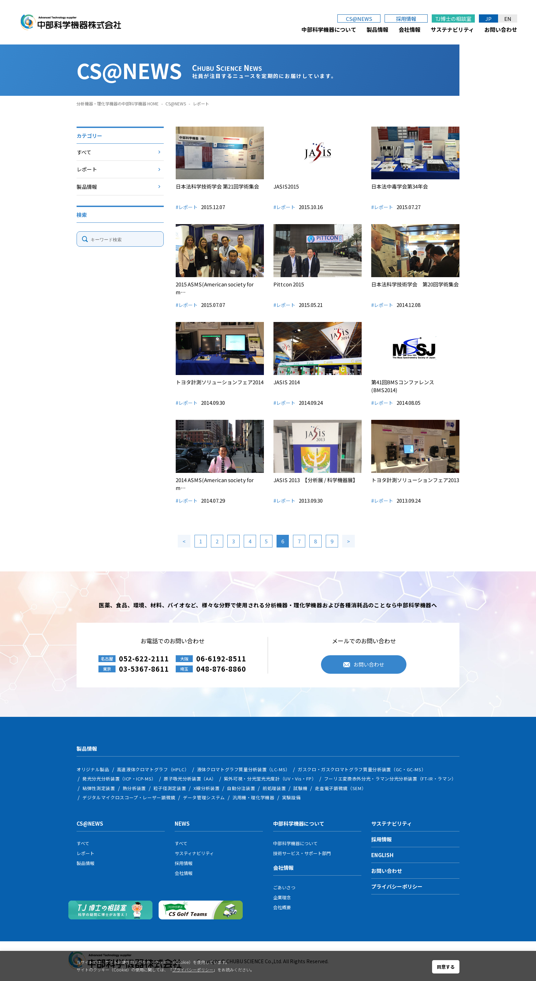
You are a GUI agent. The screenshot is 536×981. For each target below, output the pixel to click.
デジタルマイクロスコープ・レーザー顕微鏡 (128, 797)
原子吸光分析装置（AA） (190, 778)
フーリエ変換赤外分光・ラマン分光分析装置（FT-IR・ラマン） (390, 778)
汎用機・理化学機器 (253, 797)
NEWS (182, 823)
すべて (84, 152)
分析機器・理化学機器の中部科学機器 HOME (118, 103)
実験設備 (291, 797)
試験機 (300, 788)
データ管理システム (204, 797)
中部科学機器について (329, 29)
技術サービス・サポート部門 (302, 853)
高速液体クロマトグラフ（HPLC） (153, 769)
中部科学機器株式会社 (71, 22)
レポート (87, 169)
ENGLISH (382, 855)
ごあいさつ (284, 887)
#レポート (187, 207)
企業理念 (282, 897)
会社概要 (282, 907)
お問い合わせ (500, 29)
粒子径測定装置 (169, 788)
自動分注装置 (241, 788)
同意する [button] (446, 967)
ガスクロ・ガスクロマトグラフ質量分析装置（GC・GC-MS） (362, 769)
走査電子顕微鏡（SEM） (340, 788)
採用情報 (406, 18)
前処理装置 (274, 788)
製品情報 (377, 29)
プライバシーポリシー (397, 886)
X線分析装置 (206, 788)
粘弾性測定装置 (98, 788)
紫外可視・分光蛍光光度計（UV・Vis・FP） (270, 778)
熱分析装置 (134, 788)
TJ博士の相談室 (453, 18)
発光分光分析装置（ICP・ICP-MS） (119, 778)
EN (507, 18)
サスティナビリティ (194, 853)
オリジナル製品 (93, 769)
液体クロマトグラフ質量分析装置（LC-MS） (243, 769)
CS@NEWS (359, 18)
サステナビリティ (452, 29)
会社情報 (409, 29)
